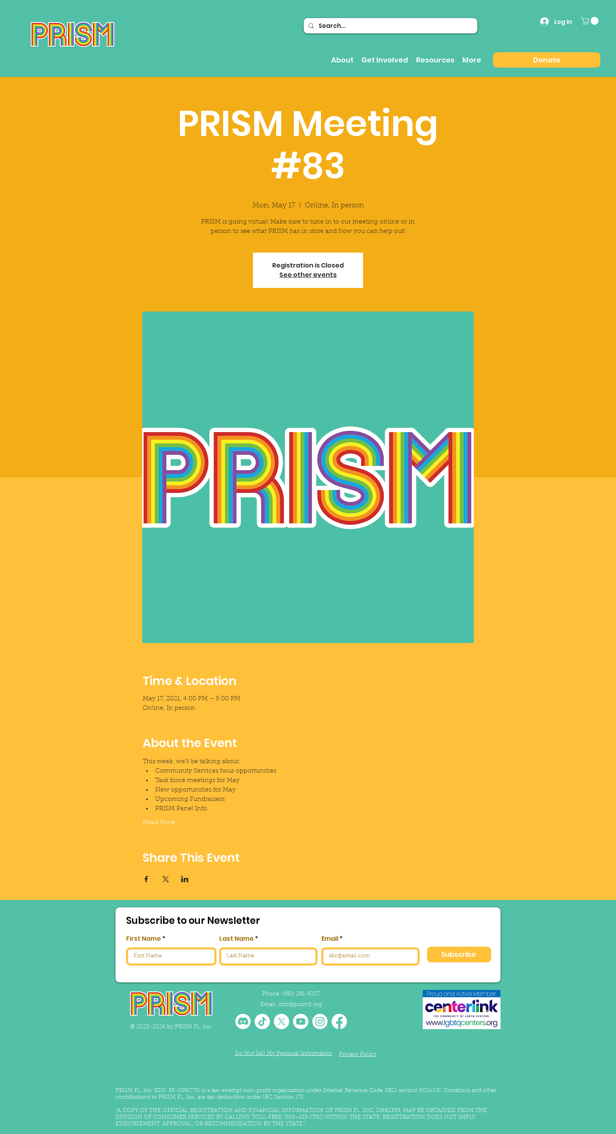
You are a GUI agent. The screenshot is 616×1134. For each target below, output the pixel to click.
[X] (281, 1021)
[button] (590, 21)
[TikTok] (262, 1021)
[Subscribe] (459, 954)
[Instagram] (320, 1021)
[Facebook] (339, 1021)
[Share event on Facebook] (146, 879)
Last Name (236, 939)
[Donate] (546, 60)
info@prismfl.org (300, 1005)
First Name (143, 939)
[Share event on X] (165, 879)
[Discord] (243, 1021)
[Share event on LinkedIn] (185, 879)
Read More (159, 822)
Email (329, 939)
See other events (308, 274)
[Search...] (390, 25)
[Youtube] (300, 1021)
